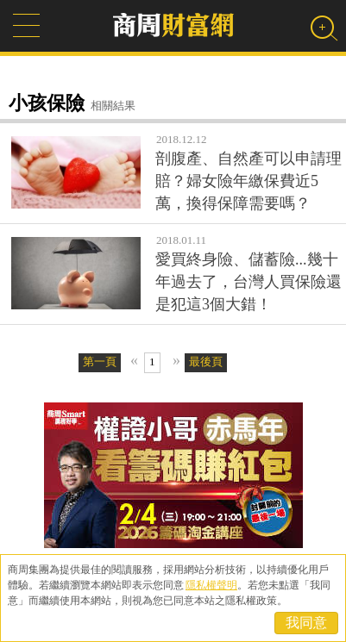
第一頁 (99, 361)
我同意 (306, 622)
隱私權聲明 (211, 585)
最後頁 (206, 361)
